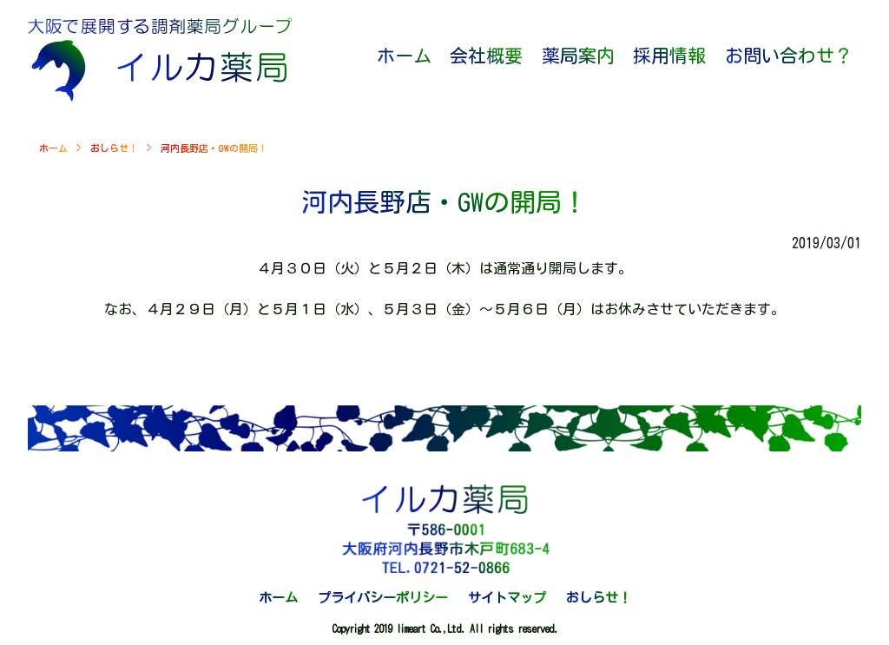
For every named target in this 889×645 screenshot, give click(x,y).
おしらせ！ (114, 148)
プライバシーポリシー (383, 597)
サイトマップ (507, 597)
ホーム (53, 148)
